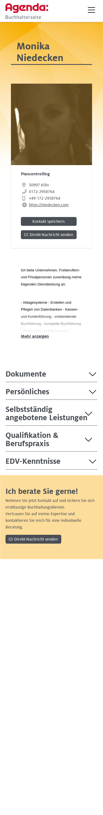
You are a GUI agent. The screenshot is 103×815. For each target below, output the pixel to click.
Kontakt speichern (48, 221)
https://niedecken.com (49, 205)
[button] (91, 10)
